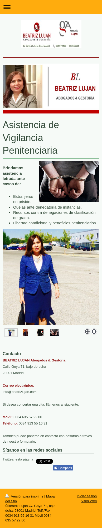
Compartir (63, 468)
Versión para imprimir (24, 496)
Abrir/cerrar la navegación (51, 7)
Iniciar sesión (87, 496)
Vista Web (89, 501)
